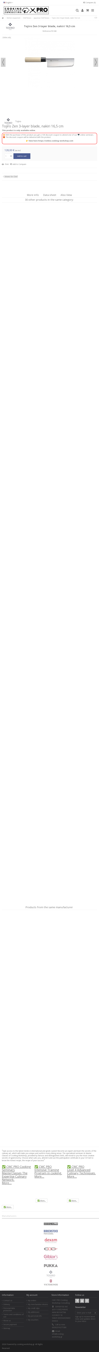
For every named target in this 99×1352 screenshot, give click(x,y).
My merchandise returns (38, 1304)
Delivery (6, 1304)
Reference (47, 31)
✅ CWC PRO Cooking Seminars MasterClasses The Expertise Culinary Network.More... (16, 1175)
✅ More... (8, 1207)
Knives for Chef (11, 176)
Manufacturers (9, 1216)
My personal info (35, 1316)
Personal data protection (9, 1309)
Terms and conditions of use (13, 1315)
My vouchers (33, 1320)
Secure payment (10, 1324)
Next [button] (95, 62)
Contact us (7, 1300)
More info (33, 195)
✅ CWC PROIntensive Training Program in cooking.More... (48, 1171)
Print (6, 164)
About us (7, 1320)
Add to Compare (19, 164)
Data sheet (49, 195)
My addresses (33, 1312)
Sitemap (6, 1328)
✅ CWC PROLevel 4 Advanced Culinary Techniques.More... (81, 1171)
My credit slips (34, 1308)
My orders (32, 1300)
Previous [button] (3, 62)
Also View (66, 195)
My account (31, 1295)
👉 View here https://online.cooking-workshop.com (49, 141)
